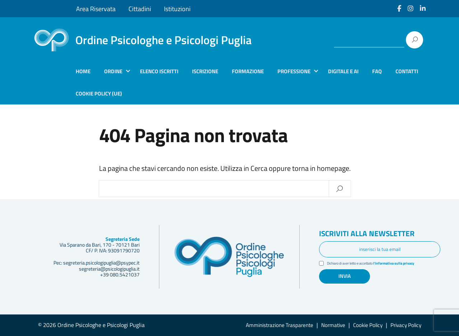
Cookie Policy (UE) (99, 93)
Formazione (248, 71)
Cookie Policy (368, 325)
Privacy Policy (405, 325)
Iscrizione (205, 71)
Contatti (406, 71)
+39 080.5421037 (120, 274)
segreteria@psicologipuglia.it (109, 269)
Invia (344, 276)
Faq (377, 71)
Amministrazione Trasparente (279, 325)
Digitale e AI (343, 71)
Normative (333, 325)
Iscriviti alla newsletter (368, 234)
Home (83, 71)
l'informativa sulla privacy (402, 263)
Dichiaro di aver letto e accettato (376, 263)
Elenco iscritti (159, 71)
